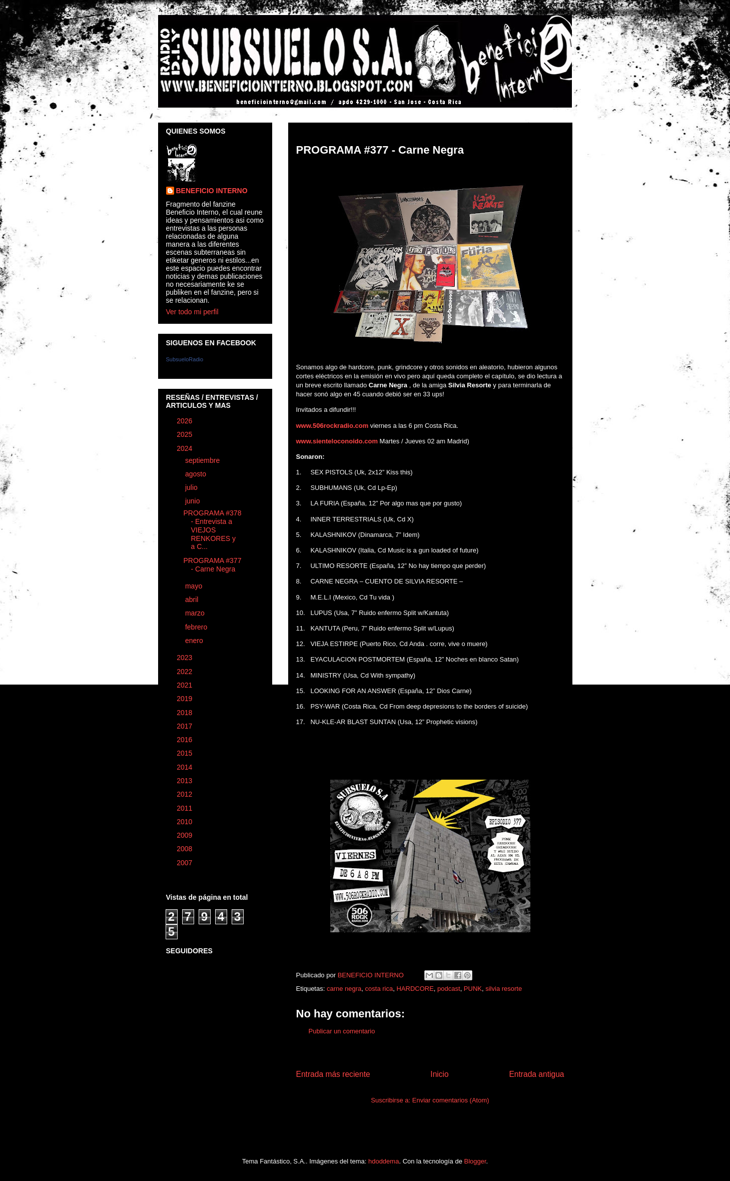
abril (192, 600)
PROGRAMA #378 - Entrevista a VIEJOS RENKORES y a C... (212, 529)
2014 (185, 767)
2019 (185, 699)
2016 (185, 740)
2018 (185, 713)
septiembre (203, 460)
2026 (185, 421)
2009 (185, 835)
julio (192, 487)
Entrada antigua (536, 1074)
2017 (185, 726)
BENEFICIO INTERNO (212, 191)
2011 (185, 808)
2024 (185, 448)
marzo (196, 613)
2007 (185, 863)
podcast (448, 988)
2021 (185, 685)
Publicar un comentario (342, 1031)
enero (195, 641)
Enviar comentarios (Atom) (450, 1100)
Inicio (439, 1074)
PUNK (473, 988)
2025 (185, 434)
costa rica (379, 988)
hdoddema (383, 1161)
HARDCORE (414, 988)
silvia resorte (503, 988)
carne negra (344, 988)
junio (193, 501)
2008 (185, 849)
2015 (185, 753)
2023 (185, 658)
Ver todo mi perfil (192, 312)
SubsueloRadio (185, 359)
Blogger (475, 1161)
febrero (197, 627)
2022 (185, 672)
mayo (194, 586)
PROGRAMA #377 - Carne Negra (212, 564)
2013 (185, 781)
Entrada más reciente (333, 1074)
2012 (185, 794)
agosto (196, 474)
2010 (185, 822)
